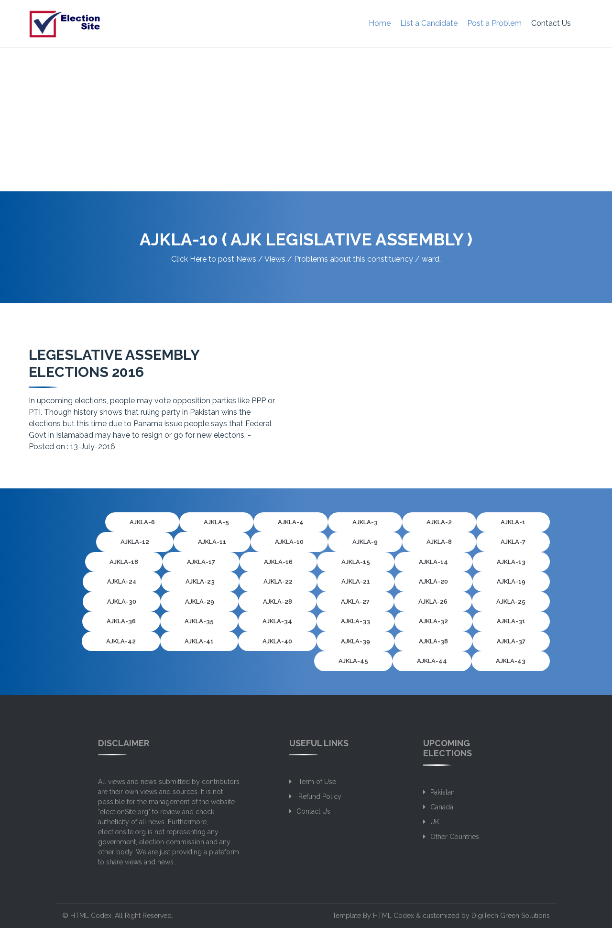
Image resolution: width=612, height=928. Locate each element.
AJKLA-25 (510, 601)
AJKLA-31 (511, 621)
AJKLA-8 (439, 541)
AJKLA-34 (277, 621)
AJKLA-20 (433, 581)
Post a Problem (494, 23)
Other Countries (454, 836)
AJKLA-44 (432, 660)
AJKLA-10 (289, 541)
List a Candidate (429, 23)
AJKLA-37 (511, 641)
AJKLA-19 (511, 581)
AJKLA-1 (513, 522)
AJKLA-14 (433, 561)
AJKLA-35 (199, 621)
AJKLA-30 (121, 601)
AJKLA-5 (216, 522)
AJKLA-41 (199, 641)
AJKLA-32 (433, 621)
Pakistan (442, 792)
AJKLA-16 (278, 561)
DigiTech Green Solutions (510, 915)
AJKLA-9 (365, 541)
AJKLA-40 (277, 641)
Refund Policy (318, 796)
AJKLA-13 (511, 561)
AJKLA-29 (199, 601)
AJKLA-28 (277, 601)
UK (434, 822)
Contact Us (551, 23)
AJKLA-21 (355, 581)
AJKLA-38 (433, 641)
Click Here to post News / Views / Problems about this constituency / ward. (306, 259)
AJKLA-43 (510, 660)
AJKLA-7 (513, 541)
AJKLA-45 (353, 660)
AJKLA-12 (134, 541)
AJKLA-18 (123, 561)
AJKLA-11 (212, 541)
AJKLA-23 (200, 581)
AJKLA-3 (365, 522)
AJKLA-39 (355, 641)
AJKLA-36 (121, 621)
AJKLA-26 (433, 601)
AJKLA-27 (355, 601)
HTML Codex (90, 915)
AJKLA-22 (278, 581)
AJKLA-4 (291, 522)
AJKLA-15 (355, 561)
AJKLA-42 (121, 641)
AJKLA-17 (201, 561)
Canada (441, 807)
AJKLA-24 (122, 581)
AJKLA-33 (355, 621)
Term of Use (316, 781)
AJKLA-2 (439, 522)
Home (380, 23)
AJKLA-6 (142, 522)
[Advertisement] (306, 120)
